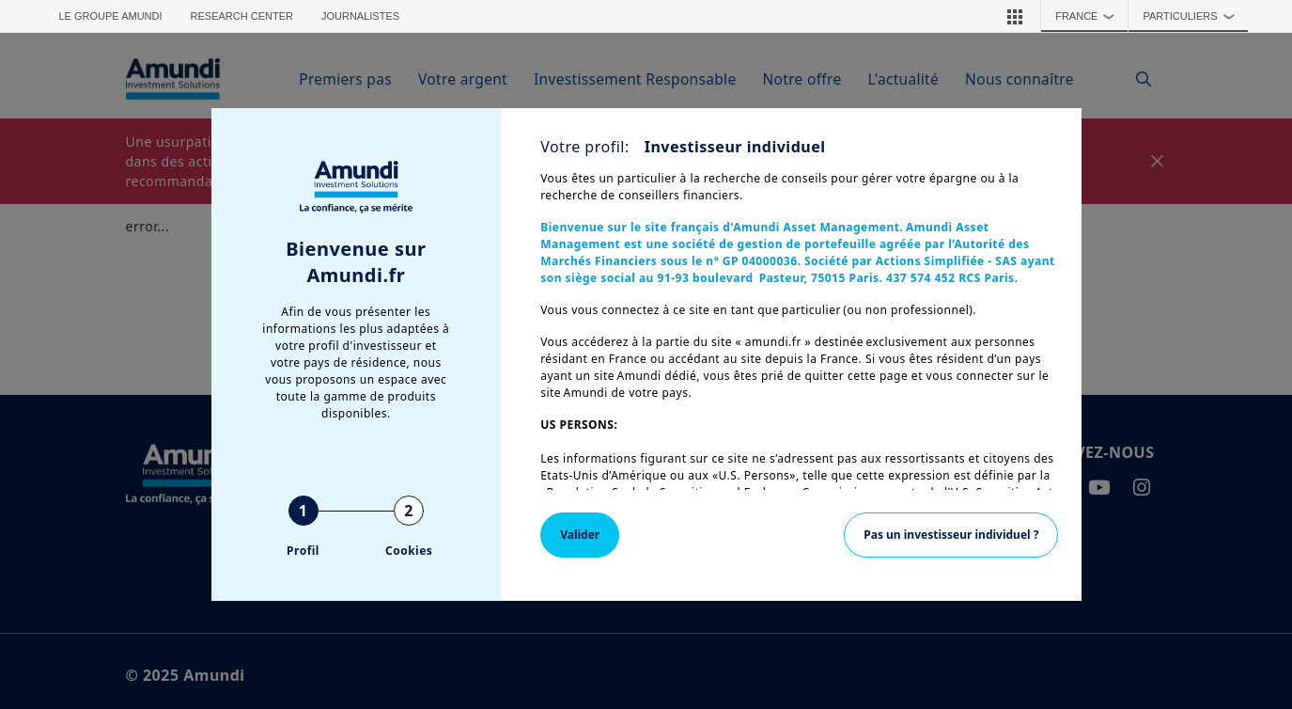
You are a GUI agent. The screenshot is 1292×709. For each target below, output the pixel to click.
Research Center (242, 16)
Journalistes (360, 16)
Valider (579, 535)
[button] (1014, 16)
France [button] (1089, 16)
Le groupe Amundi (111, 16)
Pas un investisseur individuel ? (951, 535)
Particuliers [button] (1193, 16)
